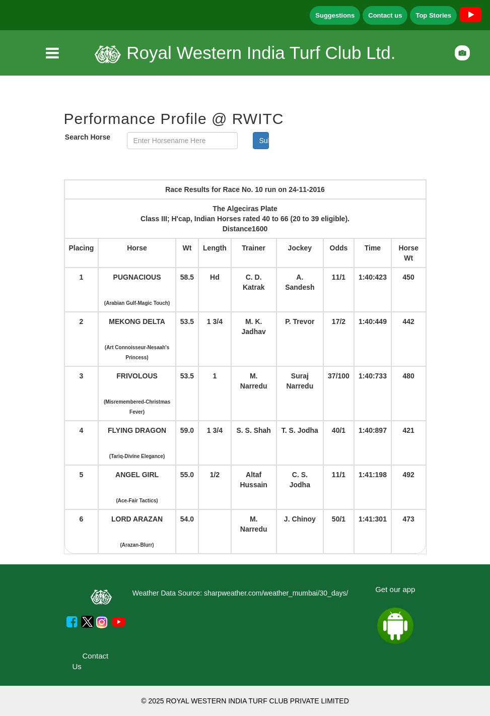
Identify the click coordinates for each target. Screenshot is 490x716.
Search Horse (87, 137)
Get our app (395, 589)
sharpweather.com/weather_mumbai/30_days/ (276, 593)
